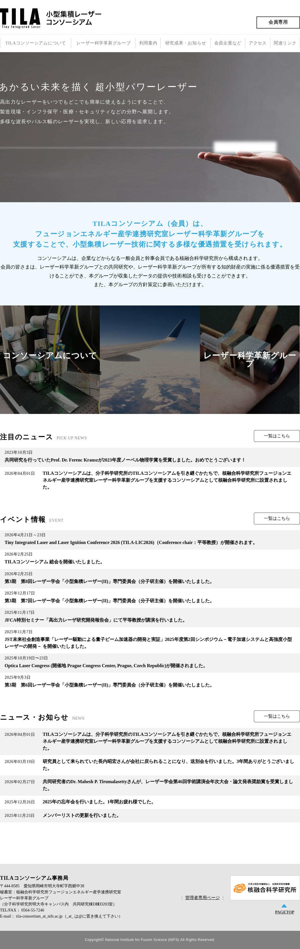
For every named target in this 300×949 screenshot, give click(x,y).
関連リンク (285, 43)
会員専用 (278, 22)
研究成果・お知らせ (185, 43)
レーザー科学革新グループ (103, 43)
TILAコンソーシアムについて (35, 43)
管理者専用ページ (202, 897)
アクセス (258, 43)
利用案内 (148, 43)
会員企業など (228, 43)
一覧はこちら (277, 436)
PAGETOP (284, 912)
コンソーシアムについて (50, 355)
